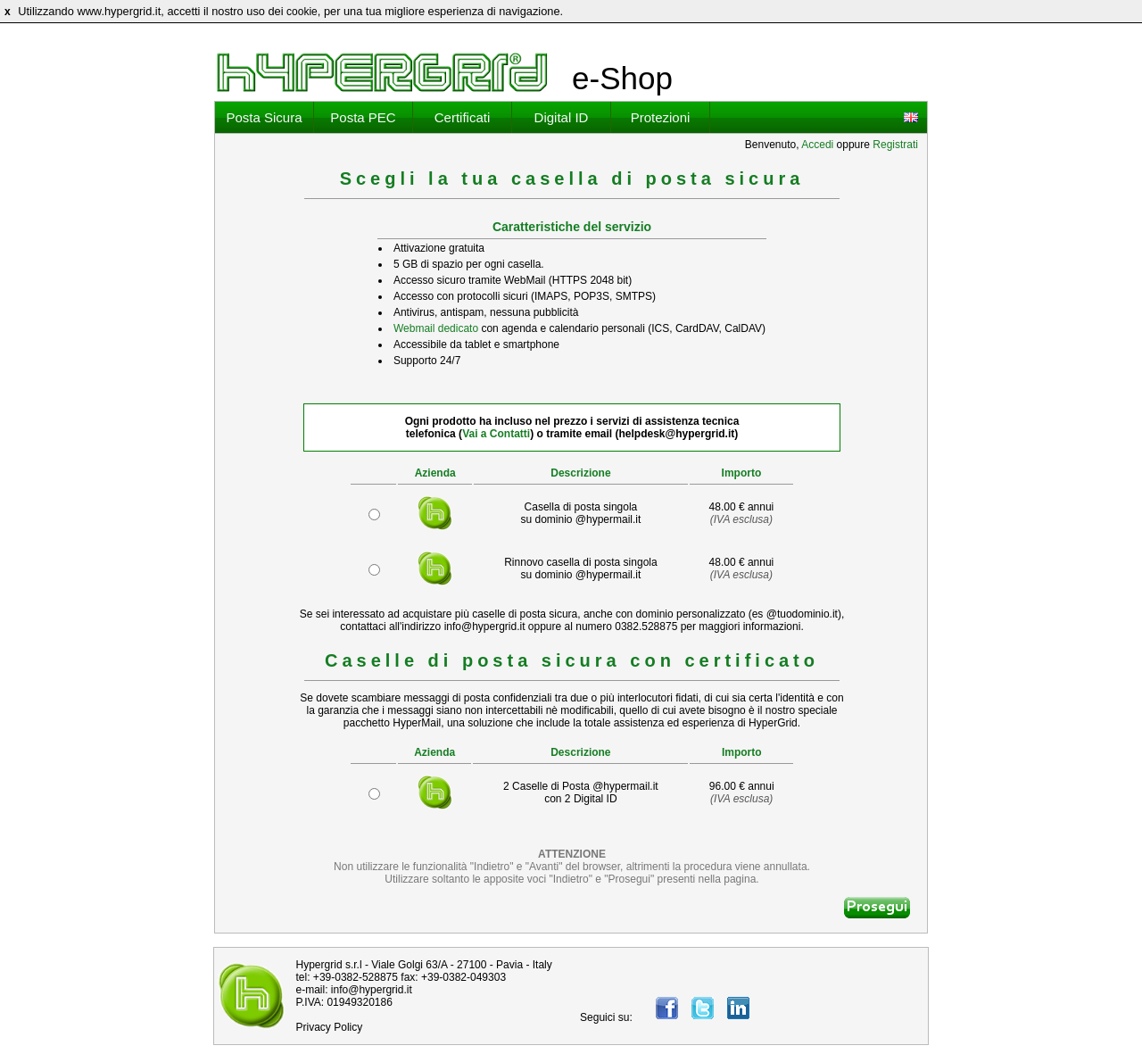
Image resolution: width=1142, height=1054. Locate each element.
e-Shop (622, 78)
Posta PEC (362, 117)
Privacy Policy (329, 1027)
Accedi (817, 144)
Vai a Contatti (496, 433)
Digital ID (561, 117)
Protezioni (661, 117)
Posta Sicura (264, 117)
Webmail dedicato (435, 328)
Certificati (462, 117)
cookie (302, 11)
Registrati (895, 144)
